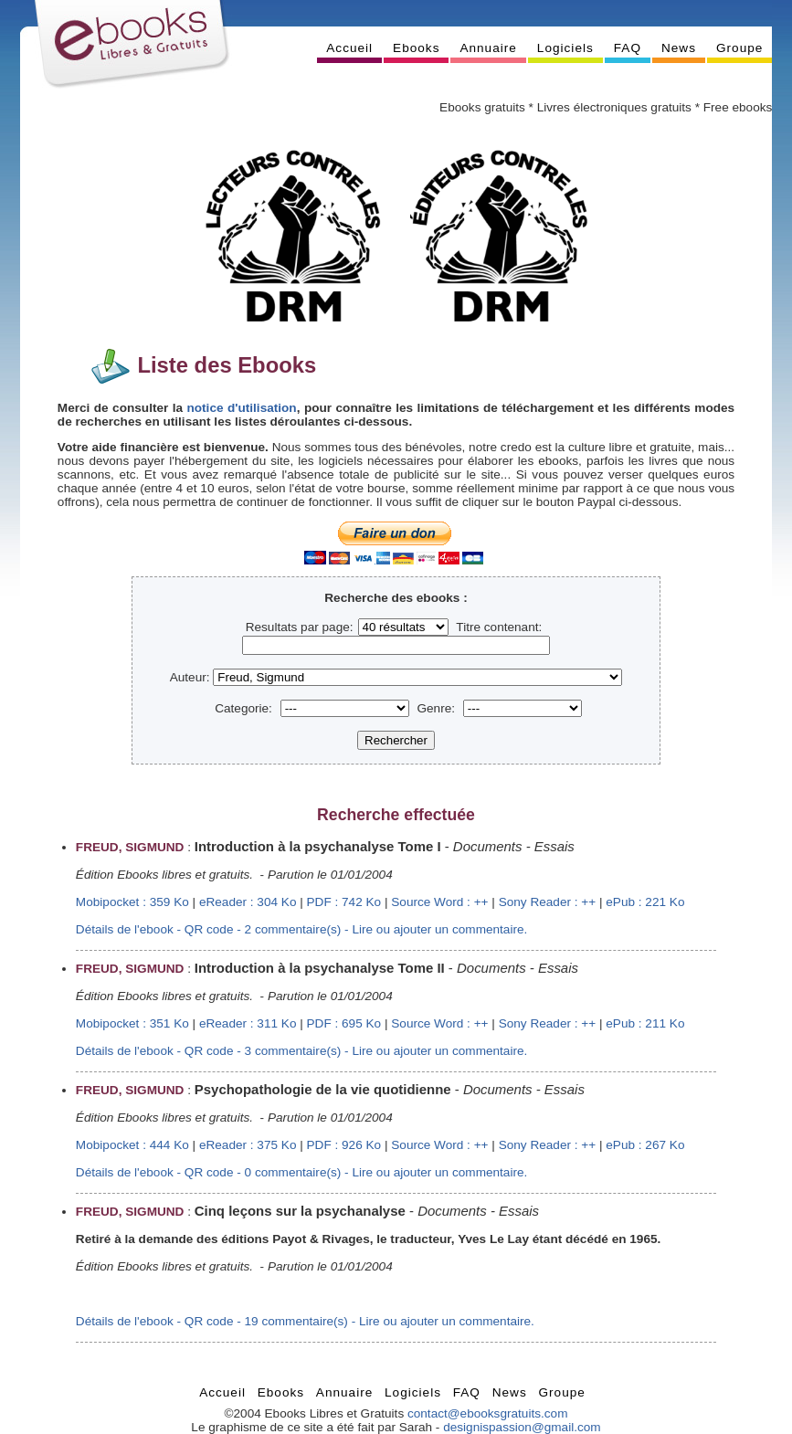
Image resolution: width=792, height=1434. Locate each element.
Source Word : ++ (439, 902)
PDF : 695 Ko (344, 1023)
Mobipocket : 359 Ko (132, 902)
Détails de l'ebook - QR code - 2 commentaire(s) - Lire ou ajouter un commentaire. (301, 929)
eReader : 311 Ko (248, 1023)
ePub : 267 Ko (645, 1145)
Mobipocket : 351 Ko (132, 1023)
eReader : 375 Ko (248, 1145)
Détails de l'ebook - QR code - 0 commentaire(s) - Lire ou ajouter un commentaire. (301, 1172)
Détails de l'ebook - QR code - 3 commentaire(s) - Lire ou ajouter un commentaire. (301, 1051)
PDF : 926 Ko (344, 1145)
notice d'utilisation (241, 408)
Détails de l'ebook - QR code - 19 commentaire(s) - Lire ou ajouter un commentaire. (305, 1321)
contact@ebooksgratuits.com (487, 1413)
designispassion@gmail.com (521, 1427)
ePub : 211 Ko (645, 1023)
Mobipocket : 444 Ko (132, 1145)
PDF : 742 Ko (344, 902)
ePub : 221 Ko (645, 902)
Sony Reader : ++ (548, 902)
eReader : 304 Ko (248, 902)
